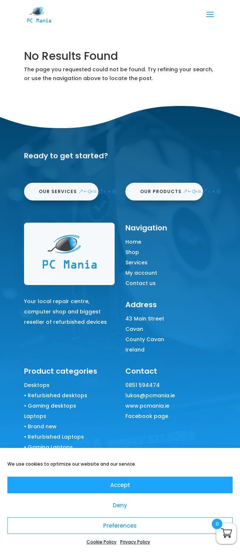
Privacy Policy (135, 542)
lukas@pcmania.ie (150, 395)
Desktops (37, 385)
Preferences (120, 525)
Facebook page (146, 416)
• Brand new (40, 426)
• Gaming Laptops (48, 447)
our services (58, 191)
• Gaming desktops (50, 405)
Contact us (140, 283)
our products (161, 191)
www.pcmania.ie (147, 405)
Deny (120, 505)
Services (136, 262)
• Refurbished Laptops (54, 436)
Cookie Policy (101, 542)
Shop (132, 252)
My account (141, 273)
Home (133, 242)
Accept (120, 485)
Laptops (35, 416)
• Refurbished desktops (55, 395)
